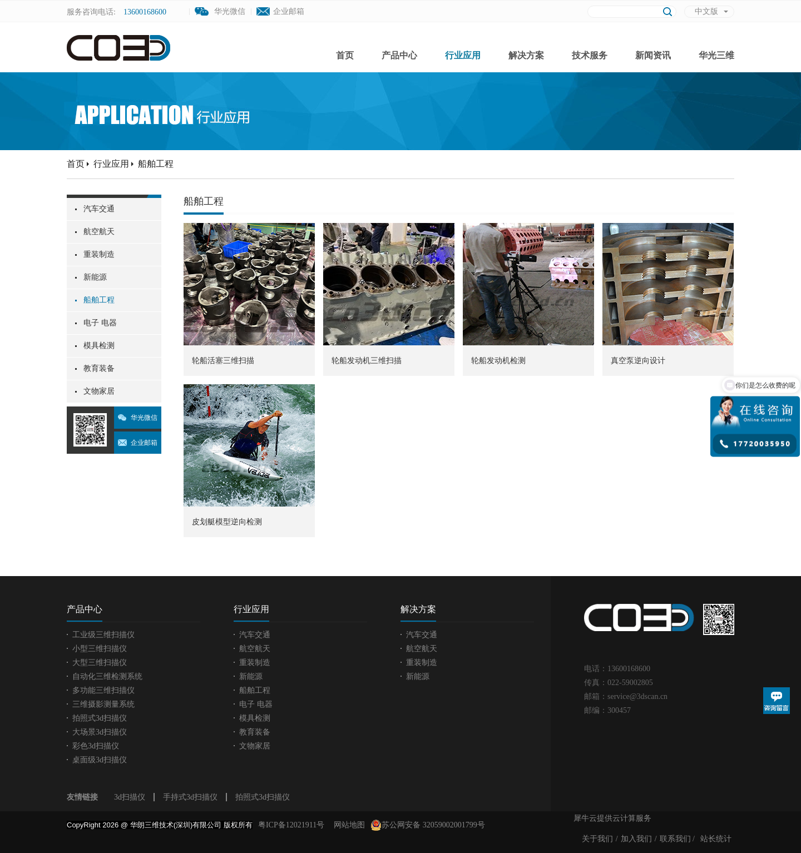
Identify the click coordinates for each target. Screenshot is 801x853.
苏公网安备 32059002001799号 (427, 825)
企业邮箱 (288, 11)
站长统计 (715, 839)
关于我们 (597, 839)
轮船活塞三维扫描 (223, 360)
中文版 (706, 11)
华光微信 (144, 417)
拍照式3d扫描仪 (262, 797)
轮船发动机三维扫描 (367, 360)
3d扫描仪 (129, 797)
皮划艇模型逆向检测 (227, 522)
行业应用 (111, 163)
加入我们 (636, 839)
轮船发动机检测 (498, 360)
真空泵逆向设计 (638, 360)
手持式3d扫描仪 (190, 797)
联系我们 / (677, 839)
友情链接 (82, 797)
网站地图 (347, 825)
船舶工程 (156, 163)
